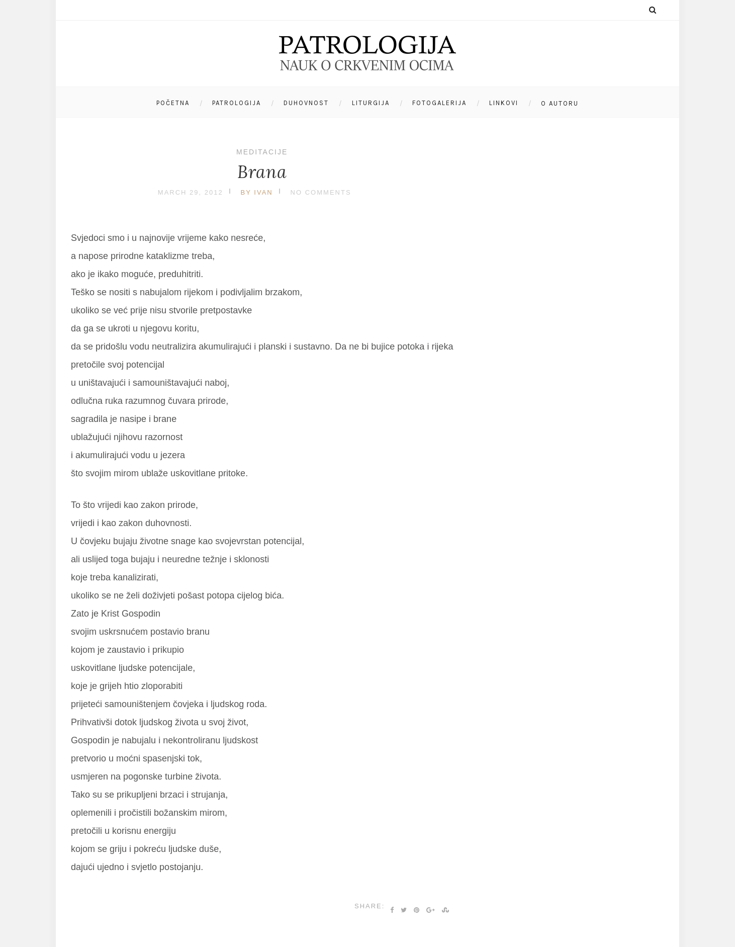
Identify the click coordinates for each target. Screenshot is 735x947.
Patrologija (236, 103)
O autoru (560, 103)
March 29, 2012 (190, 192)
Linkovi (503, 103)
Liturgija (371, 103)
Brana (262, 172)
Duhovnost (306, 103)
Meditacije (262, 152)
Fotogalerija (439, 103)
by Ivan (257, 192)
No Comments (321, 192)
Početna (173, 103)
